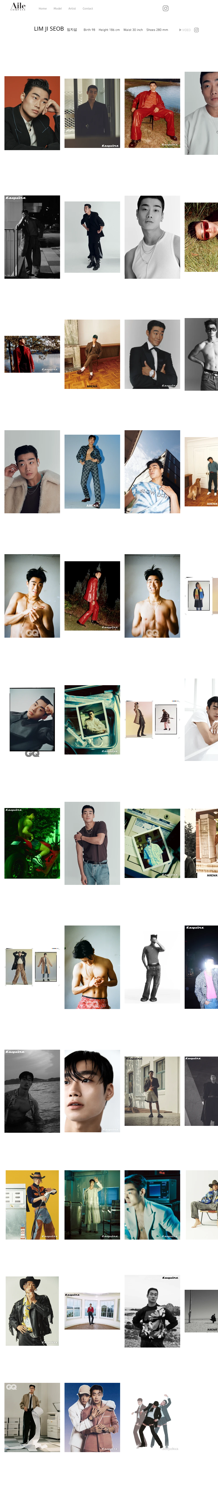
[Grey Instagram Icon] (166, 8)
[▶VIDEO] (185, 30)
